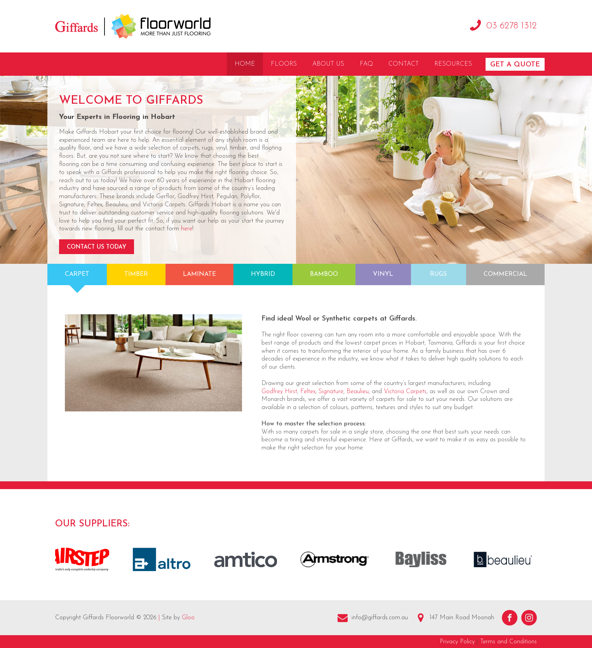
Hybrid (263, 274)
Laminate (199, 274)
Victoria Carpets (405, 391)
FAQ (366, 64)
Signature (331, 391)
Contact (403, 64)
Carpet (77, 274)
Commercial (505, 274)
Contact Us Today (96, 247)
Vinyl (383, 274)
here (186, 229)
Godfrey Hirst (279, 391)
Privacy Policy (457, 642)
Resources (453, 64)
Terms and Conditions (508, 642)
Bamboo (324, 274)
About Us (328, 64)
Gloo (188, 618)
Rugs (438, 274)
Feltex (307, 391)
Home (245, 64)
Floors (284, 64)
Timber (136, 274)
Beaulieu (357, 391)
